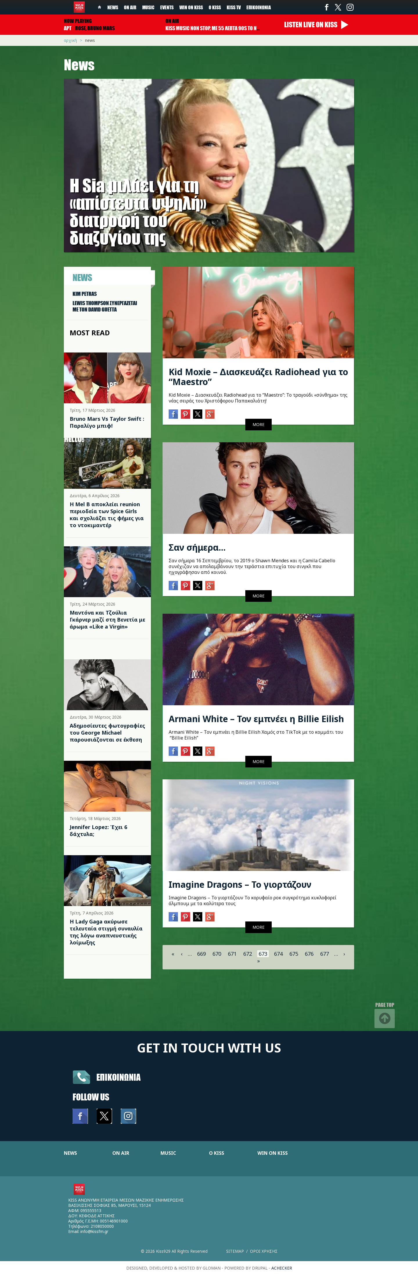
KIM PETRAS (85, 294)
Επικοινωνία (258, 7)
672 (247, 953)
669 (201, 953)
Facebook (326, 7)
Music (148, 7)
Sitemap (235, 1251)
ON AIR (120, 1153)
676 (309, 953)
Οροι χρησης (264, 1251)
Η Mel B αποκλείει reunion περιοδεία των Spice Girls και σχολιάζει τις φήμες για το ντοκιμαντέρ (107, 515)
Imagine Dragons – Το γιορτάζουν (240, 884)
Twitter (338, 7)
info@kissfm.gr (94, 1231)
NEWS (70, 1153)
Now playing (78, 21)
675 (293, 953)
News (112, 7)
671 (232, 953)
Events (167, 7)
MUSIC (168, 1153)
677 (324, 953)
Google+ (210, 414)
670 (216, 953)
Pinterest (185, 414)
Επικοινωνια (118, 1077)
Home (100, 7)
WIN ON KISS (272, 1153)
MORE (258, 424)
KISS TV (234, 7)
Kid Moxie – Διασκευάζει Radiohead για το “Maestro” (258, 377)
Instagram (349, 7)
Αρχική (70, 40)
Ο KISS (216, 1153)
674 (278, 953)
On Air (130, 7)
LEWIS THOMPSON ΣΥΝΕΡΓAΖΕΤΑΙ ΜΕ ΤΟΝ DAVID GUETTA (105, 306)
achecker (281, 1268)
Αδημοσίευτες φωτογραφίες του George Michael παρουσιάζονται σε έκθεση (107, 732)
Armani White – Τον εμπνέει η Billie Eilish (256, 719)
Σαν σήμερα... (197, 547)
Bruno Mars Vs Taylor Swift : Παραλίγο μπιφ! (107, 422)
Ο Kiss (215, 7)
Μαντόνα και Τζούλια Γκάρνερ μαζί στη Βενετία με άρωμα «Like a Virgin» (107, 619)
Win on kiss (191, 7)
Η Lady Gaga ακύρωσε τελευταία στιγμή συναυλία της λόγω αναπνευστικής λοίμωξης (106, 932)
